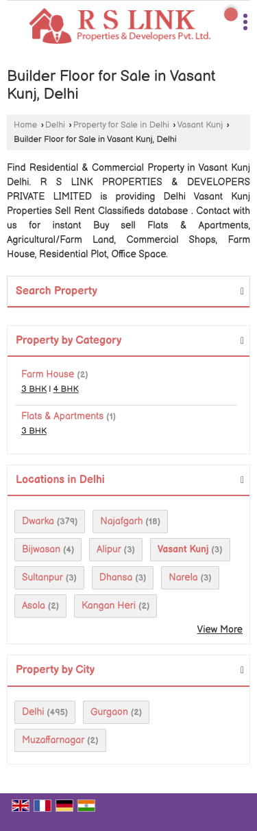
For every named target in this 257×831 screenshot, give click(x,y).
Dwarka (38, 521)
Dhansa (116, 577)
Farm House (47, 374)
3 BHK (34, 389)
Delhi (55, 125)
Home (25, 125)
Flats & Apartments (62, 416)
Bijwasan (41, 549)
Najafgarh (121, 521)
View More (220, 629)
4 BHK (66, 389)
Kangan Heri (109, 605)
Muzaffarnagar (53, 740)
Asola (33, 605)
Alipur (109, 549)
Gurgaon (109, 712)
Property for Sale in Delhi (121, 125)
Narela (183, 577)
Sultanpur (42, 577)
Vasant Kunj (200, 125)
